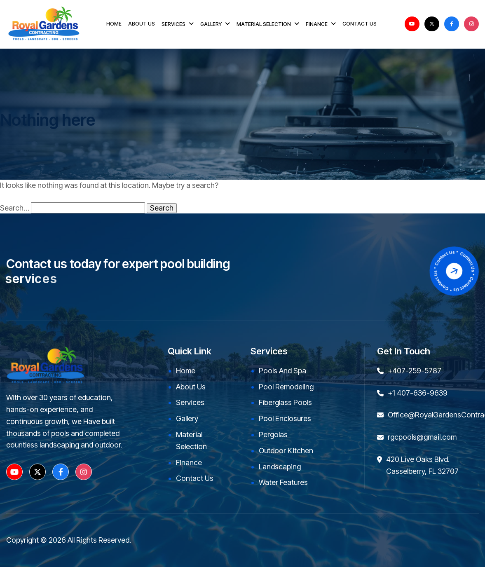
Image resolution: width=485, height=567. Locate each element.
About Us (191, 386)
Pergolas (273, 434)
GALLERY (211, 24)
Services (190, 402)
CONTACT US (359, 24)
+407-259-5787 (414, 370)
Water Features (283, 482)
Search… (14, 208)
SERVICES (173, 24)
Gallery (187, 418)
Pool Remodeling (286, 386)
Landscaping (280, 466)
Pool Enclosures (285, 418)
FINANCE (317, 24)
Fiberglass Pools (285, 402)
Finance (189, 462)
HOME (114, 24)
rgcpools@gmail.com (422, 437)
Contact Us (194, 478)
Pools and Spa (282, 370)
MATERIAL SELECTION (264, 24)
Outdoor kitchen (286, 450)
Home (185, 370)
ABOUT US (141, 24)
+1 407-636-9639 (418, 393)
